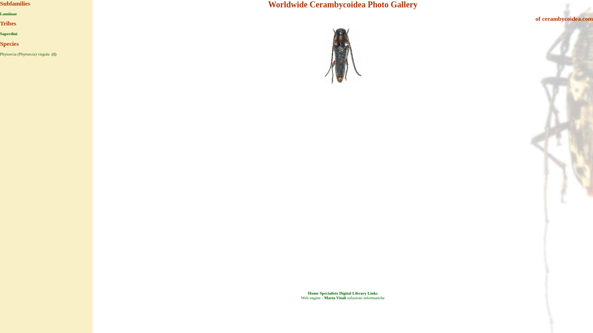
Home (313, 293)
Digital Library (352, 293)
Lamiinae (8, 14)
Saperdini (9, 33)
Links (372, 293)
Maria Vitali (335, 298)
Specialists (329, 293)
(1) (53, 54)
